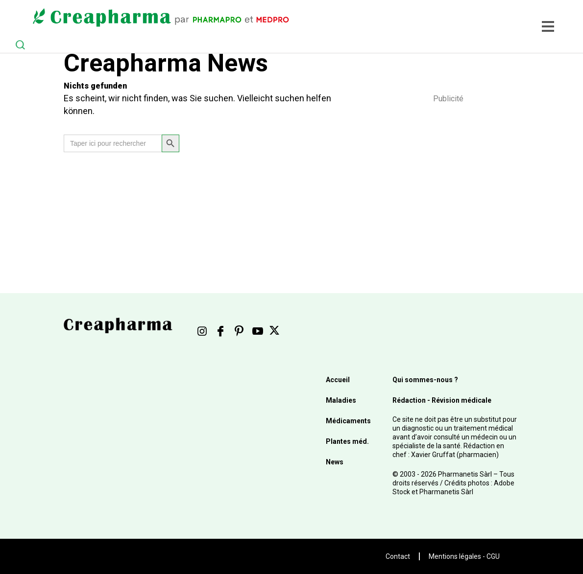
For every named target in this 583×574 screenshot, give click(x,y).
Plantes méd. (347, 441)
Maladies (341, 400)
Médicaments (348, 421)
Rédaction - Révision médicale (441, 400)
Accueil (338, 380)
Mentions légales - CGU (464, 556)
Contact (398, 556)
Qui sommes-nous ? (425, 380)
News (334, 462)
